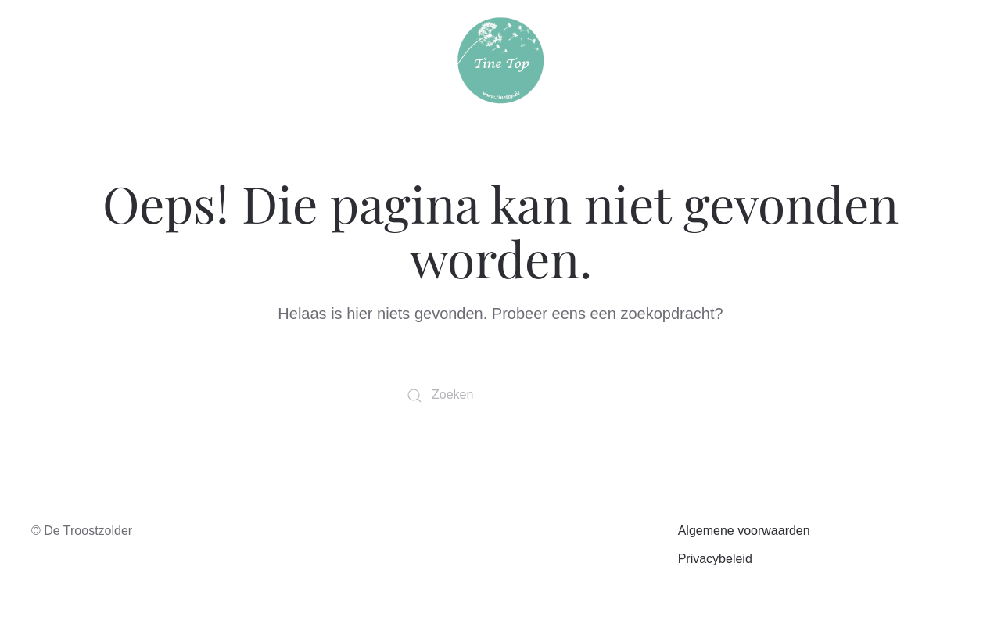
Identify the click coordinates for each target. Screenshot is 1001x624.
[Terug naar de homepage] (501, 61)
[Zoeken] (500, 395)
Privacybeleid (715, 558)
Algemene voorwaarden (744, 530)
